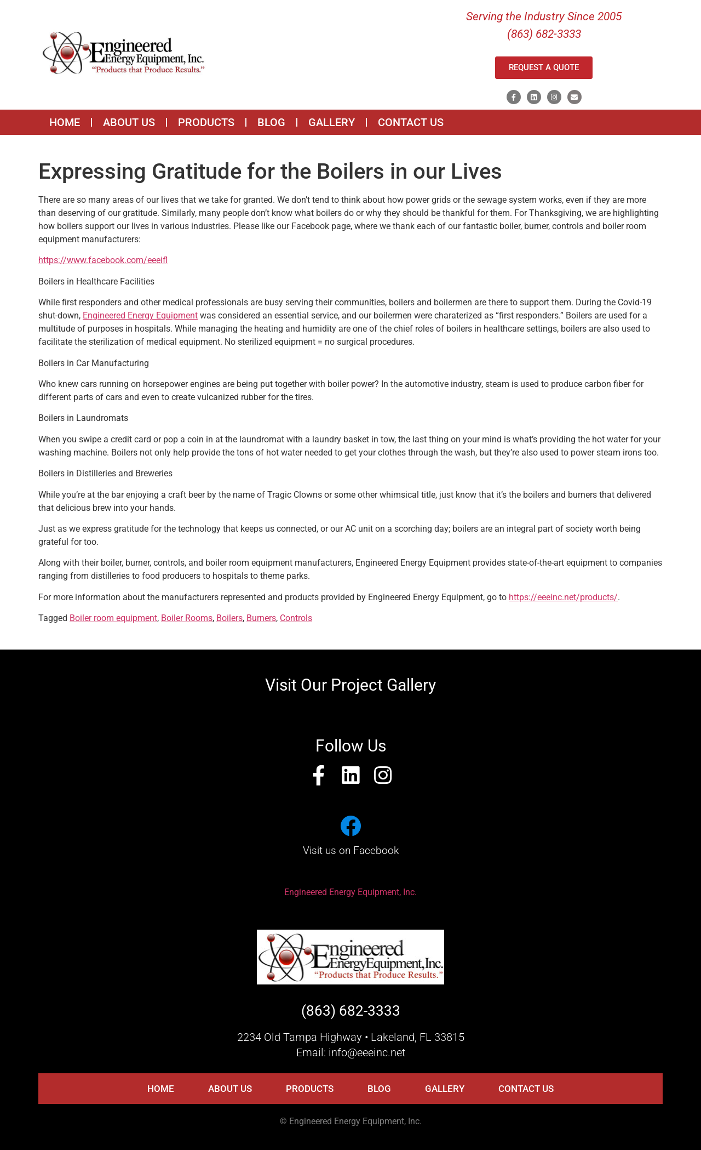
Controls (296, 618)
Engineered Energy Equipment (140, 315)
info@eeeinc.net (367, 1052)
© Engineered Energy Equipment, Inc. (351, 1121)
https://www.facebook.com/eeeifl (103, 260)
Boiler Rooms (186, 618)
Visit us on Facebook (351, 850)
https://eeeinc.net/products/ (563, 597)
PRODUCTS (206, 122)
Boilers (229, 618)
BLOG (271, 122)
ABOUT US (129, 122)
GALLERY (331, 122)
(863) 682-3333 (350, 1011)
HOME (64, 122)
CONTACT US (411, 122)
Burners (261, 618)
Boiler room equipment (113, 618)
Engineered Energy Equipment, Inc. (350, 892)
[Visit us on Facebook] (350, 826)
